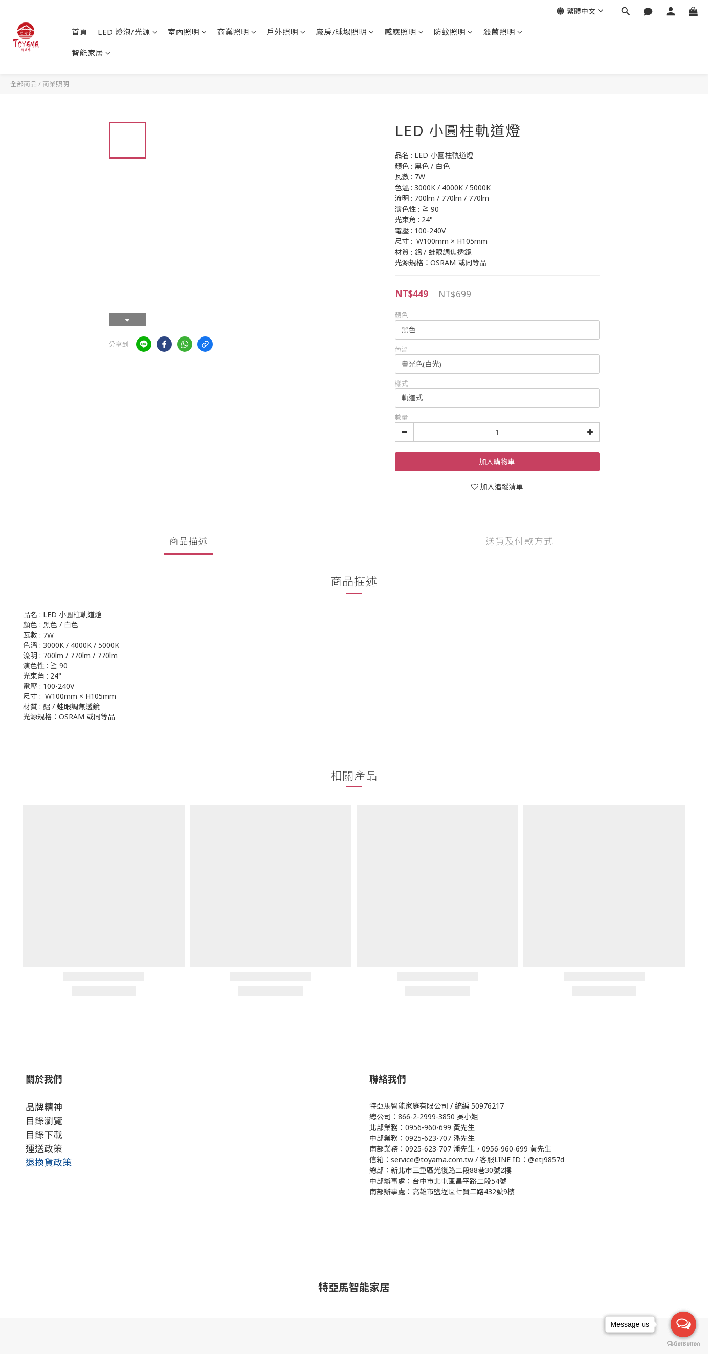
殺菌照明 (503, 32)
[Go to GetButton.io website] (683, 1344)
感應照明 (404, 32)
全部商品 (23, 83)
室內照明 (187, 32)
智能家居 (91, 53)
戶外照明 (286, 32)
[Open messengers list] (683, 1324)
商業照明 (237, 32)
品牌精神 (44, 1107)
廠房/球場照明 (345, 32)
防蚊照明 (453, 32)
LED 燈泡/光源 (128, 32)
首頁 (79, 32)
